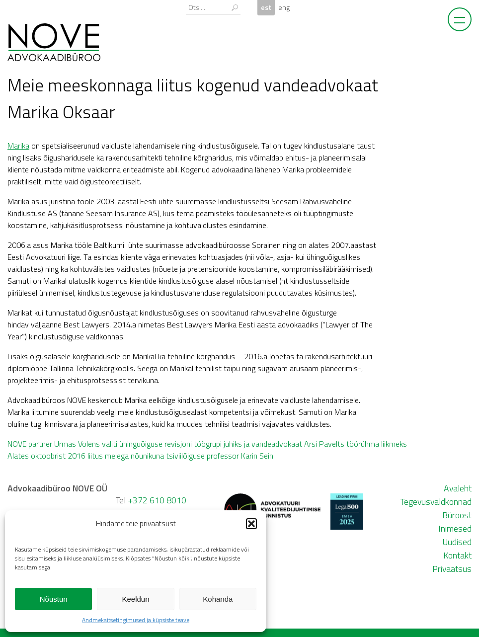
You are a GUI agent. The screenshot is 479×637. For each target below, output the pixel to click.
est (266, 7)
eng (284, 7)
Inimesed (455, 528)
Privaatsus (452, 568)
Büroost (457, 515)
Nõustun (54, 599)
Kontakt (457, 555)
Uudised (457, 542)
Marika (18, 146)
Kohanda (218, 599)
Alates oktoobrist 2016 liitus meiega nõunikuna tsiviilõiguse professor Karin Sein (140, 456)
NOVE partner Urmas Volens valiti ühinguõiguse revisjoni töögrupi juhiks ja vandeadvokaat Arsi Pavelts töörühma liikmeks (207, 444)
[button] (251, 524)
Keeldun (135, 599)
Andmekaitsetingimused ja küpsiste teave (135, 620)
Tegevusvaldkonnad (436, 501)
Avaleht (458, 488)
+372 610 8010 (157, 500)
